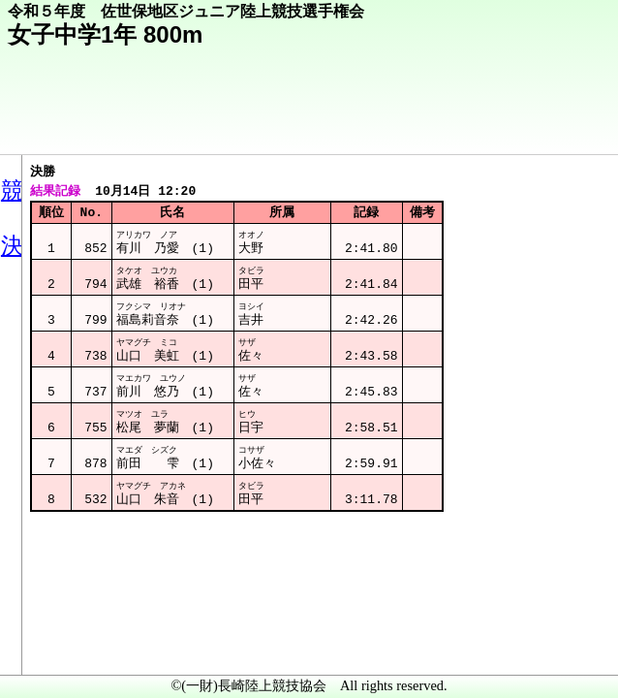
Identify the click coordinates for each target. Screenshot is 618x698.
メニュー (55, 648)
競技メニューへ (536, 127)
